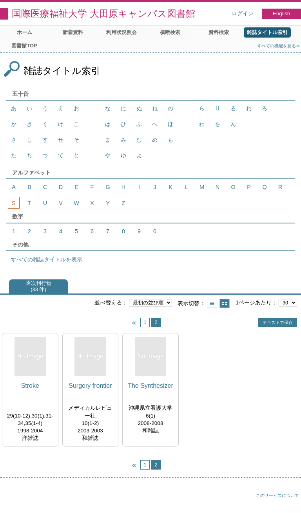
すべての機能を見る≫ (278, 45)
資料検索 (219, 32)
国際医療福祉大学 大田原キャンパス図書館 (103, 13)
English (281, 13)
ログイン (243, 13)
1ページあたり (254, 302)
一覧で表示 (212, 303)
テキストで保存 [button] (278, 322)
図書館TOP (24, 46)
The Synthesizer (150, 385)
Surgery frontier (90, 385)
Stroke (30, 385)
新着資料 (73, 32)
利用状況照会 (121, 32)
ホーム (24, 32)
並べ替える (108, 302)
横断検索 (170, 32)
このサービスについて (277, 495)
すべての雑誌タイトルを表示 (46, 259)
